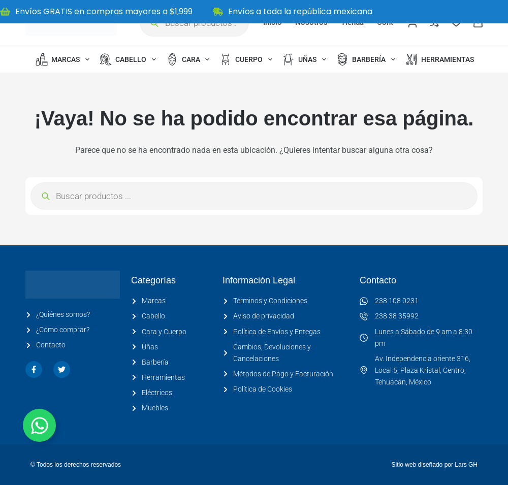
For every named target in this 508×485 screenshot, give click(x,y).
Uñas (306, 59)
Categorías (153, 280)
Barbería (367, 59)
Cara (190, 59)
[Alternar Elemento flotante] (39, 425)
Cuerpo (247, 59)
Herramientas (446, 59)
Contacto (378, 280)
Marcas (64, 59)
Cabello (130, 59)
